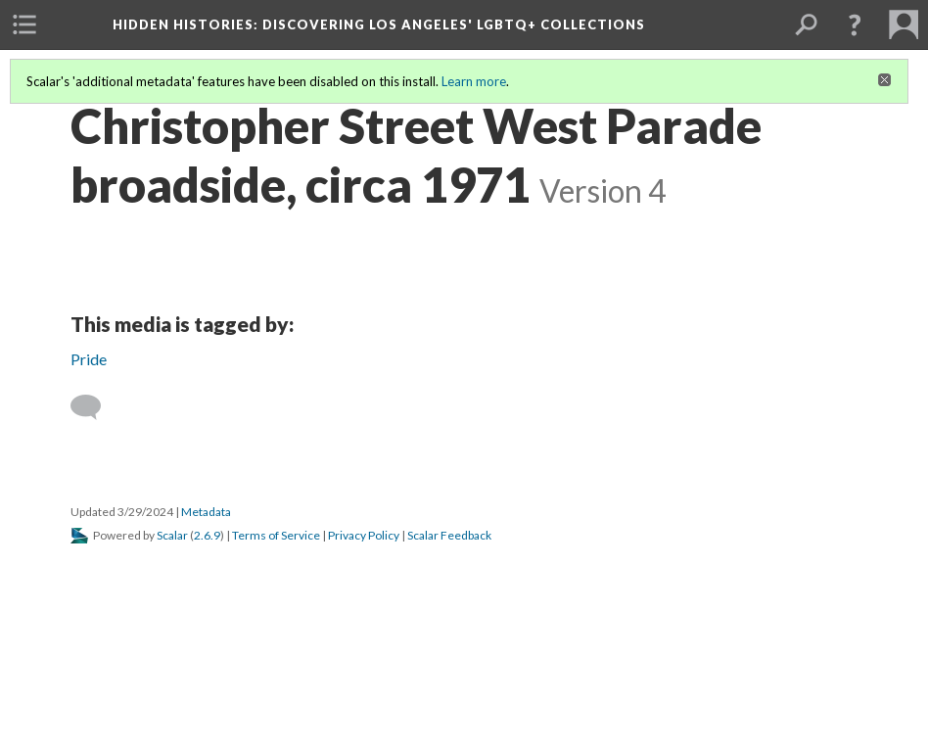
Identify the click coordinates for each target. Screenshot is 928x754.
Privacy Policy (363, 535)
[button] (854, 24)
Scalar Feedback (449, 535)
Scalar (172, 535)
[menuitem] (24, 24)
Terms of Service (276, 535)
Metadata (206, 511)
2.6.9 (207, 535)
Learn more (473, 81)
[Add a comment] (94, 407)
